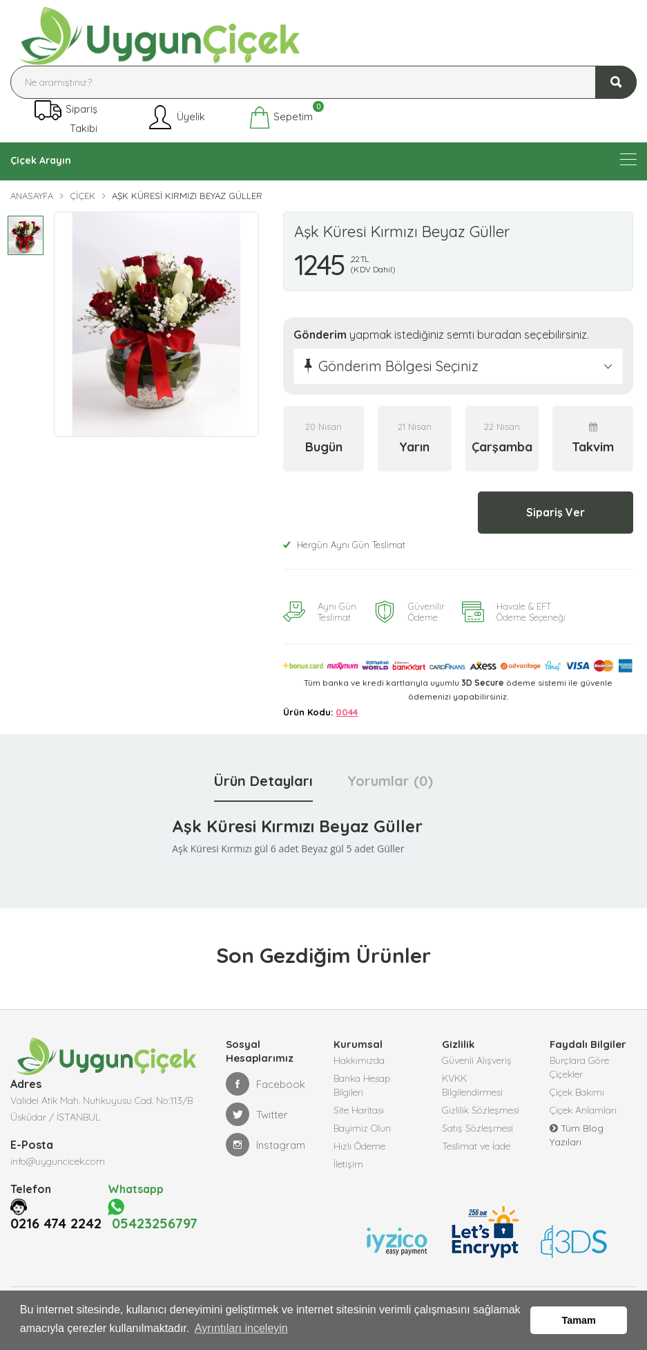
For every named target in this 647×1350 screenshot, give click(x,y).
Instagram (265, 1144)
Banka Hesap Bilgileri (362, 1085)
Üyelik (175, 117)
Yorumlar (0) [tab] (390, 780)
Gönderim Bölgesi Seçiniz (398, 366)
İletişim (348, 1164)
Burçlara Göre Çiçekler (579, 1067)
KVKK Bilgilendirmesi (472, 1085)
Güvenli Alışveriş (477, 1060)
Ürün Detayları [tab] (263, 780)
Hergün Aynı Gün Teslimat (344, 544)
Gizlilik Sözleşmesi (480, 1110)
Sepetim (281, 117)
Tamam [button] (579, 1320)
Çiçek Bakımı (577, 1092)
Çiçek (82, 195)
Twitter (257, 1114)
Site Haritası (359, 1110)
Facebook (265, 1084)
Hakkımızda (359, 1060)
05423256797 (155, 1222)
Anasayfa (31, 195)
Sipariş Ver (555, 512)
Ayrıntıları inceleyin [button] (241, 1328)
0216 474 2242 (56, 1240)
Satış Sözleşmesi (477, 1128)
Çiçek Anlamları (583, 1110)
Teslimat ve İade (476, 1146)
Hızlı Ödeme (359, 1146)
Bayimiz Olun (362, 1128)
